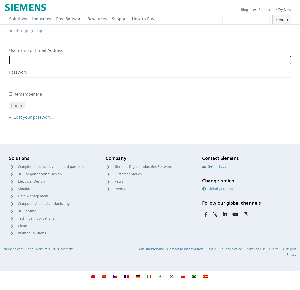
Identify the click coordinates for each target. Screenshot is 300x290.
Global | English (217, 189)
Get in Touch (215, 166)
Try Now (283, 10)
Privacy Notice (230, 249)
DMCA (211, 249)
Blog (244, 10)
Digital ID (276, 249)
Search (281, 19)
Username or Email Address (36, 50)
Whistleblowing (151, 249)
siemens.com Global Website (25, 249)
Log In (17, 105)
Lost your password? (33, 117)
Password (18, 72)
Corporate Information (185, 249)
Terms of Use (255, 249)
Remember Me (28, 94)
